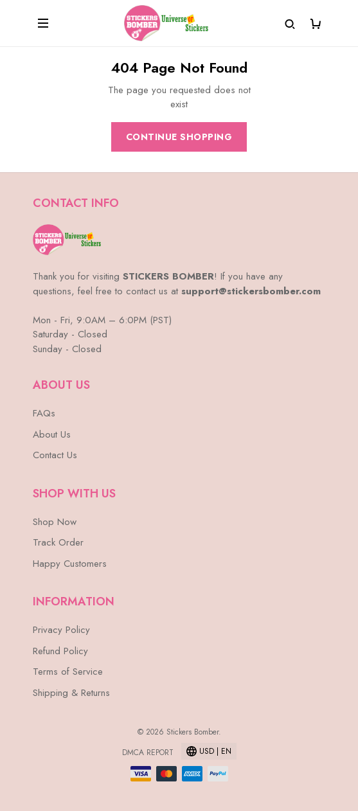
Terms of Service (68, 671)
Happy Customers (70, 564)
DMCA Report (148, 752)
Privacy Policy (61, 630)
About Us (52, 434)
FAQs (44, 413)
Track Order (58, 542)
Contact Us (55, 455)
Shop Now (54, 522)
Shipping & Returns (71, 693)
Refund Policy (60, 651)
